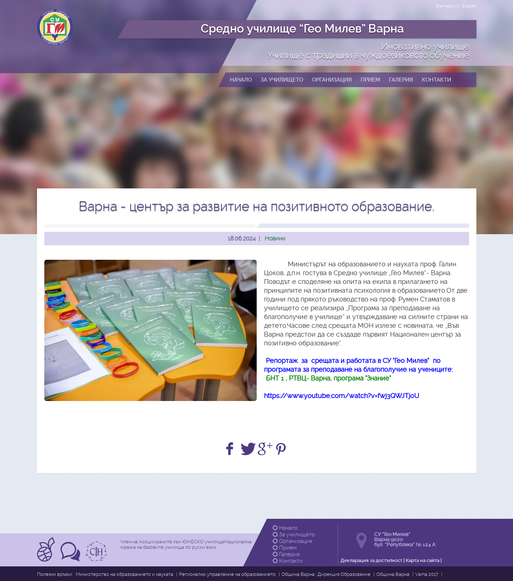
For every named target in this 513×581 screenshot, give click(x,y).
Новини (275, 238)
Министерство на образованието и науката (124, 574)
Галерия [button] (401, 79)
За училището (294, 534)
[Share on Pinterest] (282, 449)
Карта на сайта (422, 560)
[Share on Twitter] (248, 449)
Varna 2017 (426, 574)
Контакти (288, 561)
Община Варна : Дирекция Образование (326, 574)
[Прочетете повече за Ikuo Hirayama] (97, 559)
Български (447, 5)
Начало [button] (241, 79)
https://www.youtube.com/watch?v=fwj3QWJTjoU (341, 396)
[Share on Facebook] (230, 449)
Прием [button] (370, 79)
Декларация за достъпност (371, 560)
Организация (292, 541)
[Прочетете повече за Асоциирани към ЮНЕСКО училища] (47, 559)
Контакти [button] (436, 79)
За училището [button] (282, 79)
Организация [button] (332, 79)
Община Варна (392, 574)
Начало (285, 528)
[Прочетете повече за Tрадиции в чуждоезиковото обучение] (71, 559)
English (469, 5)
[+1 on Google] (265, 449)
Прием (285, 547)
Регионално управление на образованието (227, 574)
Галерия (286, 554)
